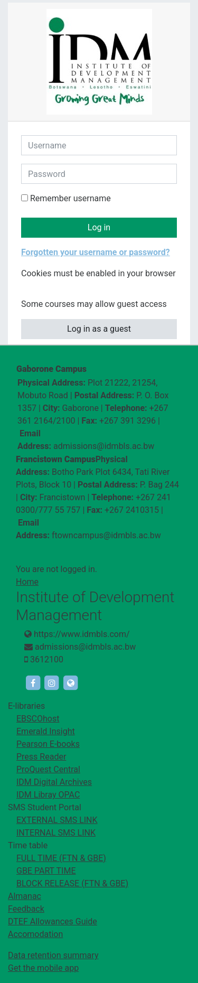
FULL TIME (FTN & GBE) (61, 858)
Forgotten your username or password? (95, 252)
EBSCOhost (37, 719)
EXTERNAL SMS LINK (57, 820)
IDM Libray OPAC (48, 795)
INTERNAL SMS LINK (56, 833)
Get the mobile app (43, 968)
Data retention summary (53, 955)
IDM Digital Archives (54, 782)
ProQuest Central (48, 769)
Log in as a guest (99, 329)
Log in (99, 227)
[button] (28, 287)
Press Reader (41, 757)
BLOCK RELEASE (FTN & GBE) (72, 883)
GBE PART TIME (46, 871)
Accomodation (35, 934)
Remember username (70, 198)
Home (27, 582)
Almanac (24, 896)
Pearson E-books (48, 744)
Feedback (26, 909)
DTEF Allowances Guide (52, 921)
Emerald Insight (45, 731)
